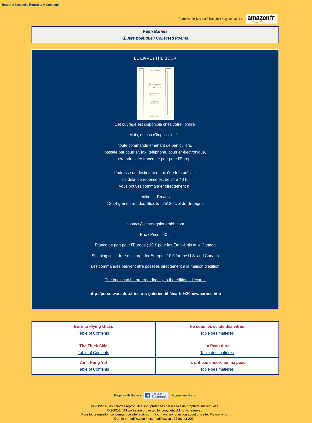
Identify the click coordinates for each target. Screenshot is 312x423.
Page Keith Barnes (127, 395)
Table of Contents (93, 333)
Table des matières (217, 333)
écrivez (144, 414)
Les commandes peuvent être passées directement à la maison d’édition (155, 266)
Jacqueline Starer (183, 395)
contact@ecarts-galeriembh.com (155, 224)
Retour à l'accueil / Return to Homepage (30, 5)
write (223, 414)
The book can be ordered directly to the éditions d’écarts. (155, 280)
